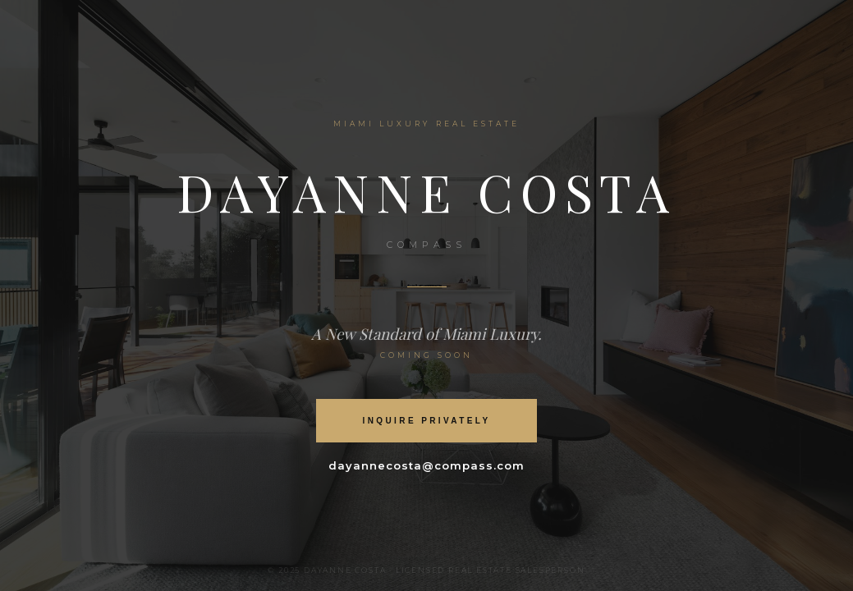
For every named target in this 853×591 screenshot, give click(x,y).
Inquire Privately (427, 420)
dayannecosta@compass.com (426, 465)
